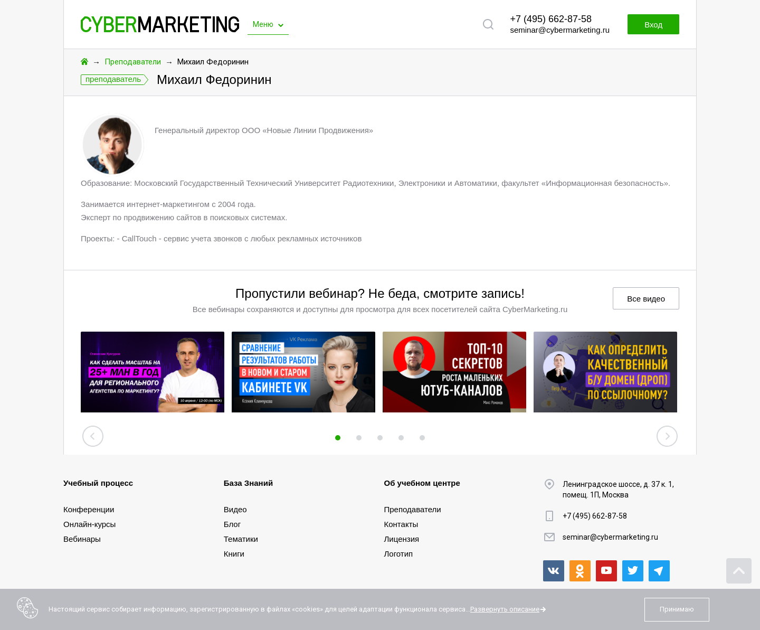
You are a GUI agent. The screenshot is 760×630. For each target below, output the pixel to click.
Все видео (646, 298)
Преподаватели (132, 62)
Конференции (88, 509)
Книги (234, 553)
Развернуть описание (504, 609)
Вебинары (82, 538)
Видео (235, 509)
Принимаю (677, 609)
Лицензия (402, 538)
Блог (232, 524)
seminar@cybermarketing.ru (560, 29)
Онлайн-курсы (89, 524)
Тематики (241, 538)
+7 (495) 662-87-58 (551, 19)
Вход (653, 24)
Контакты (401, 524)
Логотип (398, 553)
